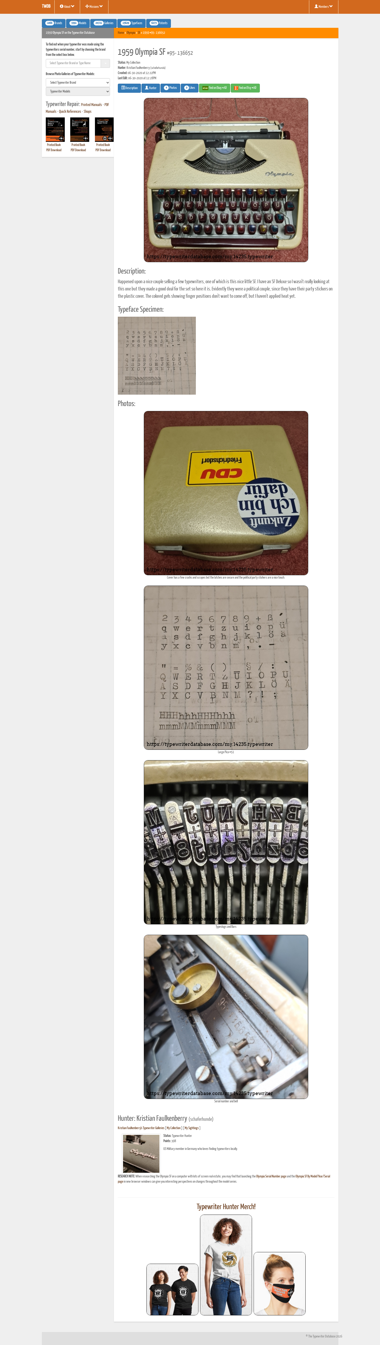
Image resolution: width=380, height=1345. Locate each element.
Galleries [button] (103, 23)
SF (139, 33)
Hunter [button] (151, 88)
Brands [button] (53, 23)
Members (323, 6)
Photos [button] (170, 87)
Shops (88, 112)
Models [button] (77, 23)
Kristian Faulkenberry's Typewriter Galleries (141, 1128)
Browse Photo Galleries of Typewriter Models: (70, 74)
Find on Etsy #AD (245, 88)
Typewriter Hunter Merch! (226, 1207)
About (67, 6)
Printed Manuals (91, 105)
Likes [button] (189, 87)
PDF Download (53, 150)
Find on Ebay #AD (214, 88)
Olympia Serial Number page (271, 1176)
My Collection (174, 1128)
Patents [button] (159, 23)
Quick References (70, 112)
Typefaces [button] (131, 23)
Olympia (131, 33)
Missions (94, 6)
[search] (78, 82)
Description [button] (129, 88)
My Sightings (192, 1128)
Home (121, 33)
